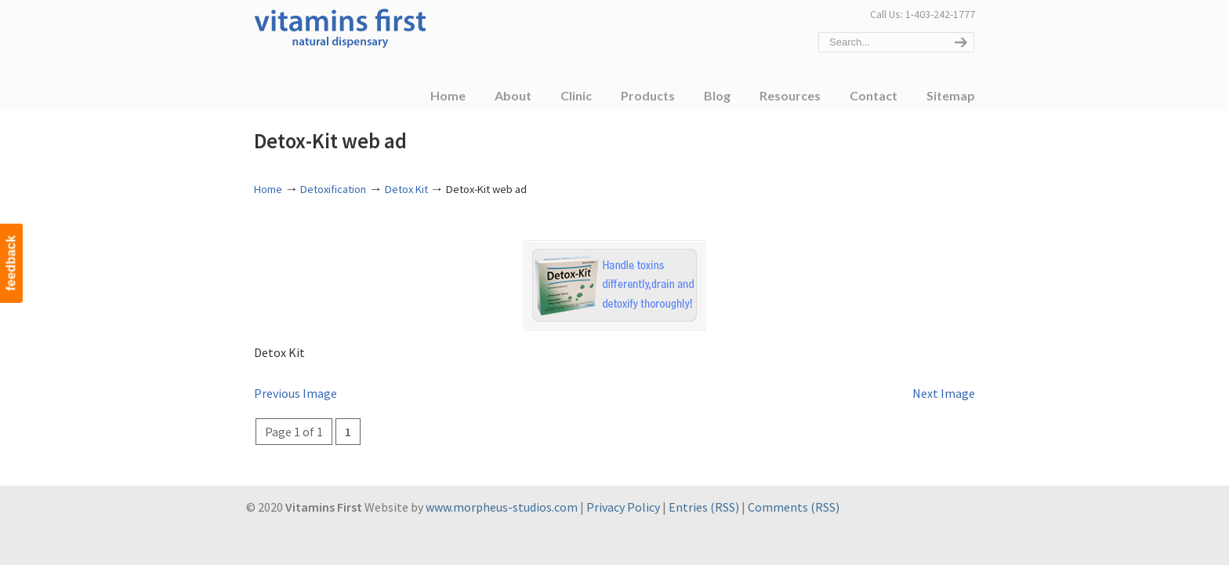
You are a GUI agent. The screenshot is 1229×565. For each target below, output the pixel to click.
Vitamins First (340, 27)
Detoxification (333, 189)
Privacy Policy (623, 507)
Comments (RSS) (793, 507)
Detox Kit (406, 189)
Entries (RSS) (704, 507)
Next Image (943, 393)
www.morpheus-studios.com (502, 507)
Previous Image (295, 393)
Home (268, 189)
